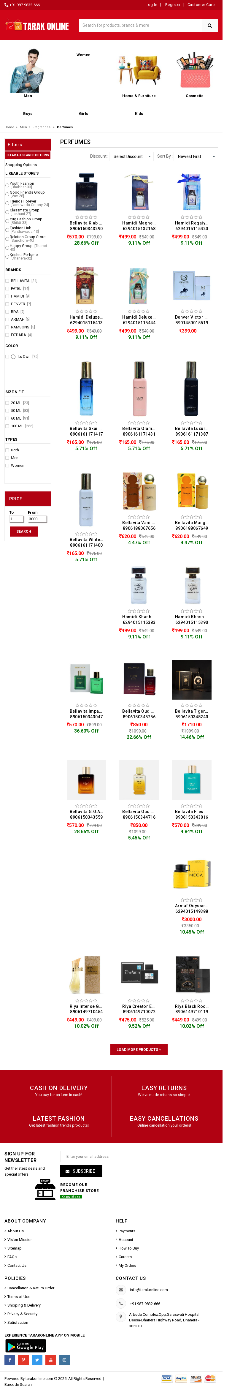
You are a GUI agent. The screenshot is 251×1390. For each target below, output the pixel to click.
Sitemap (14, 1248)
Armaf (20, 319)
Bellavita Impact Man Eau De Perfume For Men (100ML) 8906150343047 (88, 714)
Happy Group (29, 247)
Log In (151, 4)
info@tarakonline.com (149, 1290)
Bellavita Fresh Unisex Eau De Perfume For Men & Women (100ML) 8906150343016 (193, 814)
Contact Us (16, 1265)
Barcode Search (18, 1384)
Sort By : (165, 156)
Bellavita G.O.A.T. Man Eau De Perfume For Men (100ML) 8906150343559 (88, 814)
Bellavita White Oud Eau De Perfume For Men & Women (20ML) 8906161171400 (88, 542)
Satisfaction (17, 1322)
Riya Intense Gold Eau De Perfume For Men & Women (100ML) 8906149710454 (88, 1009)
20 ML (20, 403)
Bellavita (24, 281)
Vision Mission (20, 1239)
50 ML (20, 410)
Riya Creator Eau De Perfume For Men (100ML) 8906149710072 (140, 1009)
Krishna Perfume (24, 256)
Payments (127, 1231)
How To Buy (129, 1248)
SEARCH (23, 531)
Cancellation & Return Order (30, 1288)
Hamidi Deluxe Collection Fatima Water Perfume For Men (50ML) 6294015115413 (88, 320)
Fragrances (41, 127)
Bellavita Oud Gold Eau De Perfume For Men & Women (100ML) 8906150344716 (140, 814)
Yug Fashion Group (26, 220)
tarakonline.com (40, 1378)
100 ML (22, 426)
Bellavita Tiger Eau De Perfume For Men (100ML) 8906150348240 (193, 714)
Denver (21, 304)
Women (17, 465)
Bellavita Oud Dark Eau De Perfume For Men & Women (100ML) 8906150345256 (140, 714)
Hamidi (20, 296)
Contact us (131, 1278)
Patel (20, 288)
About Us (15, 1231)
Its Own (28, 356)
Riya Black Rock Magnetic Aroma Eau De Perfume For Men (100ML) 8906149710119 (193, 1009)
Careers (125, 1257)
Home (9, 127)
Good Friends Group (27, 194)
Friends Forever (29, 203)
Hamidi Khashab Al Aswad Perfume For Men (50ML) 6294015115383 (140, 619)
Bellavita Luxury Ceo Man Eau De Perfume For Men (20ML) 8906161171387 (193, 431)
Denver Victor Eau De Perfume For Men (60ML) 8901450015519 (193, 320)
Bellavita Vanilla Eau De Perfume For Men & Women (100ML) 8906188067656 (140, 525)
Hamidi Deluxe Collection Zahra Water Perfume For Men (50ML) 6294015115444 (140, 320)
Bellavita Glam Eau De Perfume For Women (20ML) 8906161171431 (140, 431)
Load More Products (139, 1050)
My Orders (127, 1265)
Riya (17, 312)
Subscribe (83, 1171)
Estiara (21, 335)
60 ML (20, 418)
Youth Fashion (22, 185)
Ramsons (23, 327)
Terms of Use (18, 1296)
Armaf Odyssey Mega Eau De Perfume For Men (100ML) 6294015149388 (193, 908)
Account (126, 1239)
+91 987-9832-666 (24, 5)
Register (172, 4)
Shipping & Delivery (24, 1305)
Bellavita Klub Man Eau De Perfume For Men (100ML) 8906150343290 (88, 226)
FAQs (12, 1257)
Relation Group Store (27, 238)
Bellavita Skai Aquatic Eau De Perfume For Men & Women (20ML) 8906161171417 (88, 431)
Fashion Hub (24, 229)
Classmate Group (24, 212)
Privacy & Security (22, 1314)
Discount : (99, 156)
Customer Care (201, 4)
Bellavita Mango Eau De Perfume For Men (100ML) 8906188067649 (193, 525)
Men (23, 127)
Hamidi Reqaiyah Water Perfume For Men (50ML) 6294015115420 (193, 226)
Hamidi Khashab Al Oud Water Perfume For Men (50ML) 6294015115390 (193, 619)
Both (15, 450)
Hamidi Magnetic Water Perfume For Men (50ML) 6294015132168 (140, 226)
